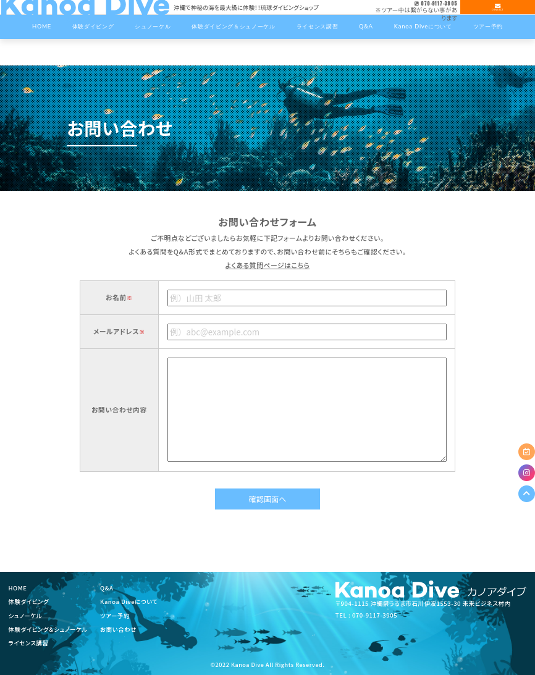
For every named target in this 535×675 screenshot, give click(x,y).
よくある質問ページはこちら (267, 265)
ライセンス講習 (29, 643)
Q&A (106, 588)
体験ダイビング (29, 601)
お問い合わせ (118, 629)
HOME (18, 588)
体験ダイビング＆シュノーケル (48, 629)
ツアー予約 (115, 615)
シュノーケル (26, 615)
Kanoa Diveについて (129, 601)
